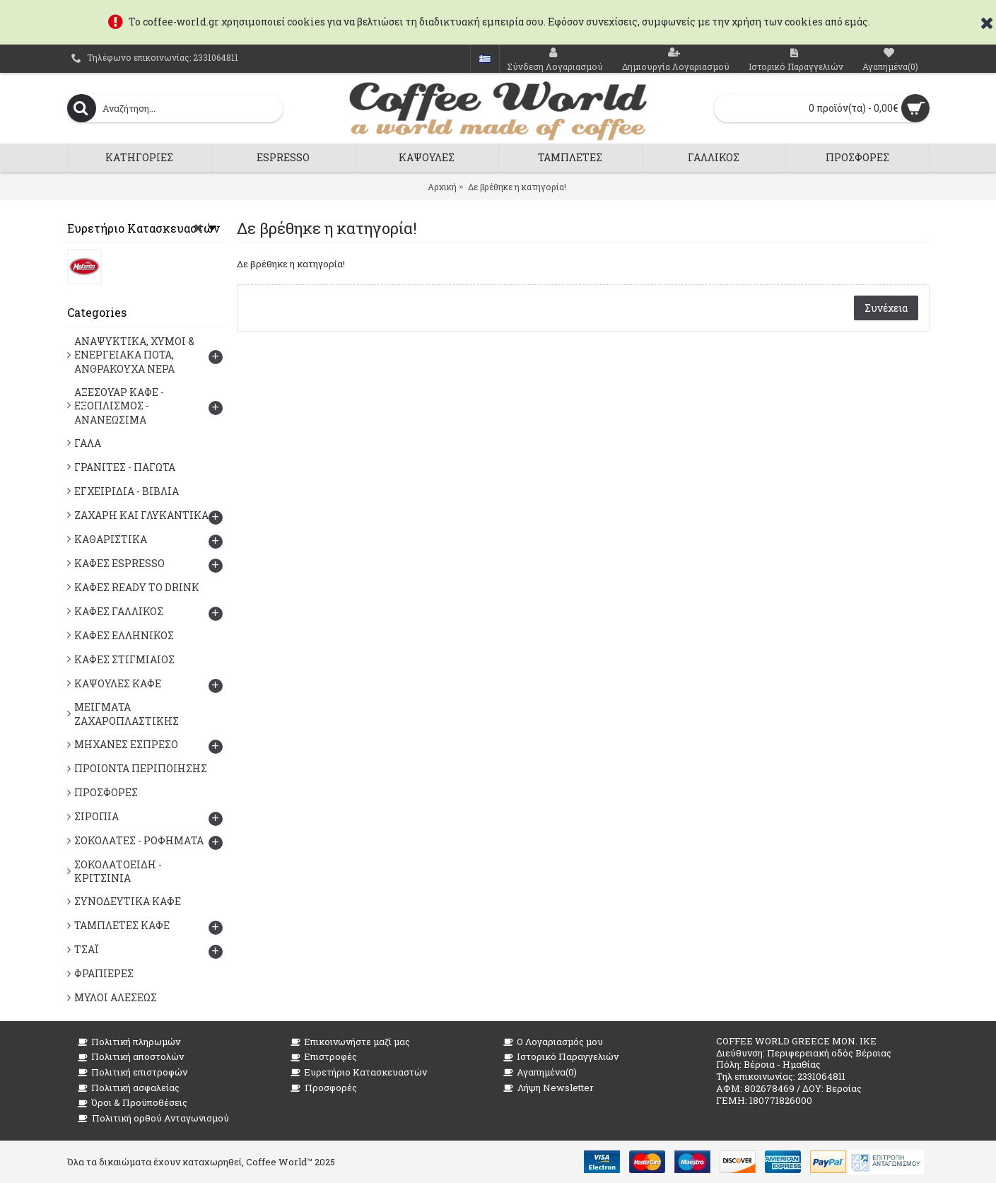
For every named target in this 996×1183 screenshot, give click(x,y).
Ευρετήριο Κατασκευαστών (359, 1072)
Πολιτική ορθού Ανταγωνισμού (153, 1118)
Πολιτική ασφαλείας (129, 1088)
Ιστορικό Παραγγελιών (561, 1056)
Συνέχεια (886, 308)
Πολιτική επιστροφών (132, 1072)
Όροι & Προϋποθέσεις (132, 1102)
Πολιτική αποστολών (131, 1056)
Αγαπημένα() (540, 1072)
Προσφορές (324, 1088)
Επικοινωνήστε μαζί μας (350, 1042)
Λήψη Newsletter (548, 1088)
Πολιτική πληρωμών (129, 1042)
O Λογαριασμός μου (553, 1042)
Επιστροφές (324, 1056)
